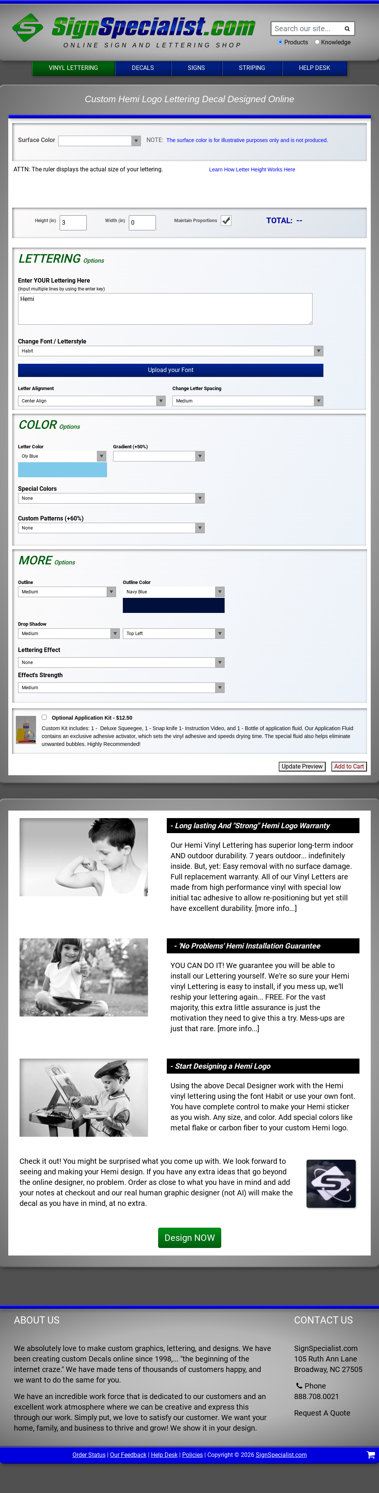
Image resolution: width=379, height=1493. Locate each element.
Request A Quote (322, 1412)
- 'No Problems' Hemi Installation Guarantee (247, 945)
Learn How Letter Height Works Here (252, 169)
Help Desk (314, 67)
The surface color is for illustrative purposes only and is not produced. (247, 140)
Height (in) (45, 220)
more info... (276, 908)
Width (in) (115, 220)
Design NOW (190, 1238)
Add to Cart (349, 766)
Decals (143, 67)
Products (296, 42)
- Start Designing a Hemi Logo (220, 1066)
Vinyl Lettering (73, 67)
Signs (196, 67)
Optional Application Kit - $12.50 (92, 718)
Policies (192, 1454)
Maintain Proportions (195, 220)
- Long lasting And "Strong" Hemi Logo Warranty (249, 825)
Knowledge (335, 42)
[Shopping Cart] (370, 1456)
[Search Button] (347, 28)
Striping (252, 67)
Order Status (89, 1454)
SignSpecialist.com (281, 1454)
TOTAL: (279, 220)
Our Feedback (128, 1454)
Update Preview (302, 766)
